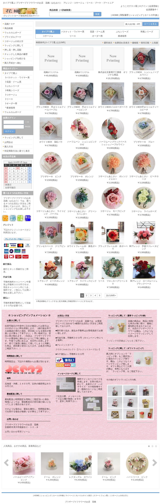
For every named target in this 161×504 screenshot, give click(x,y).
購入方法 (9, 146)
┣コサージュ (11, 95)
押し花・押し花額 (13, 50)
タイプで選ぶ (11, 73)
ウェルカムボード (13, 32)
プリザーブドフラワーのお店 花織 (80, 502)
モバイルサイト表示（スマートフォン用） (92, 495)
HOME (115, 15)
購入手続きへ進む (13, 63)
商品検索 (9, 28)
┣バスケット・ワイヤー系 (17, 77)
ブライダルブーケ (13, 37)
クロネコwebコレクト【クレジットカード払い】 (78, 349)
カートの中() (150, 15)
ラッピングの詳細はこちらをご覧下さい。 (126, 340)
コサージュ (48, 36)
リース (73, 36)
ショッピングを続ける (15, 58)
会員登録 (153, 6)
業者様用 (122, 36)
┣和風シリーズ (12, 90)
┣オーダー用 (11, 103)
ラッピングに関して (14, 45)
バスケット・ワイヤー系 (72, 31)
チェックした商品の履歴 (16, 54)
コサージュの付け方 (14, 41)
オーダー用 (97, 36)
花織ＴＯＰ (10, 24)
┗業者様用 (10, 108)
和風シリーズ (147, 31)
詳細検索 (66, 10)
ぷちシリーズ (122, 31)
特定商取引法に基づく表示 (17, 151)
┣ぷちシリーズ (12, 86)
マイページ (69, 495)
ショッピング (136, 15)
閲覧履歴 (124, 15)
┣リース (9, 99)
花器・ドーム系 (97, 31)
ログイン (143, 6)
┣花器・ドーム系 (13, 82)
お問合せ (9, 142)
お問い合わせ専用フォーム (17, 431)
